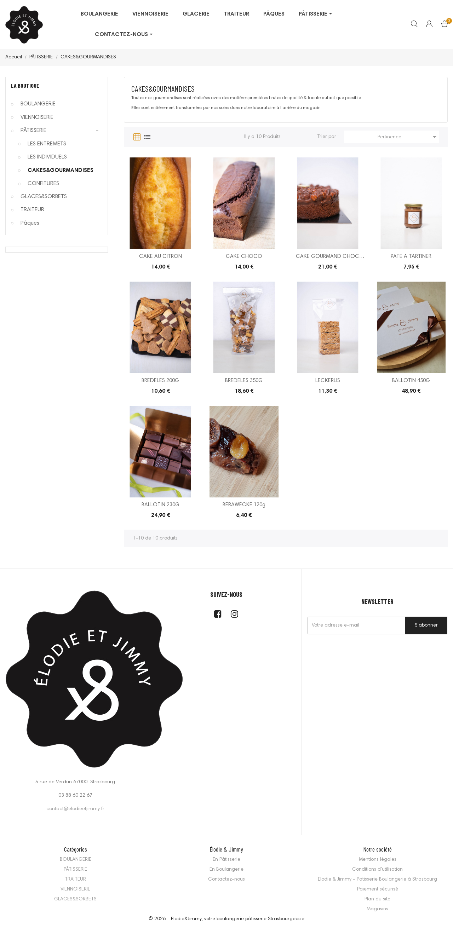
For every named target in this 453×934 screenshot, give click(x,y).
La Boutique (25, 85)
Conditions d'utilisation (377, 869)
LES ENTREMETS (47, 144)
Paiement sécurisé (377, 889)
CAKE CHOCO (244, 256)
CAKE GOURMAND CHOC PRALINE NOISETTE (327, 257)
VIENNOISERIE (37, 117)
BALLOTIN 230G (160, 505)
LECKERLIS (327, 381)
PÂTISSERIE (33, 130)
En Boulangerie (226, 869)
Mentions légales (377, 859)
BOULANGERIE (38, 104)
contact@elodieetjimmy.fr (75, 809)
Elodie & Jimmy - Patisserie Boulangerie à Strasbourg (377, 879)
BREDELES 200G (160, 381)
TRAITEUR (32, 210)
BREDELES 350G (244, 381)
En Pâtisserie (226, 859)
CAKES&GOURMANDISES (60, 170)
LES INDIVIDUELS (47, 157)
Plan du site (377, 899)
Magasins (377, 909)
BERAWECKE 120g (244, 505)
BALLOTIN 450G (411, 381)
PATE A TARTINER (411, 256)
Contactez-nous (226, 879)
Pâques (30, 223)
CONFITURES (43, 183)
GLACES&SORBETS (44, 197)
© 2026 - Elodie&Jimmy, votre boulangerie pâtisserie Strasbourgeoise (226, 919)
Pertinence (408, 137)
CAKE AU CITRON (160, 256)
